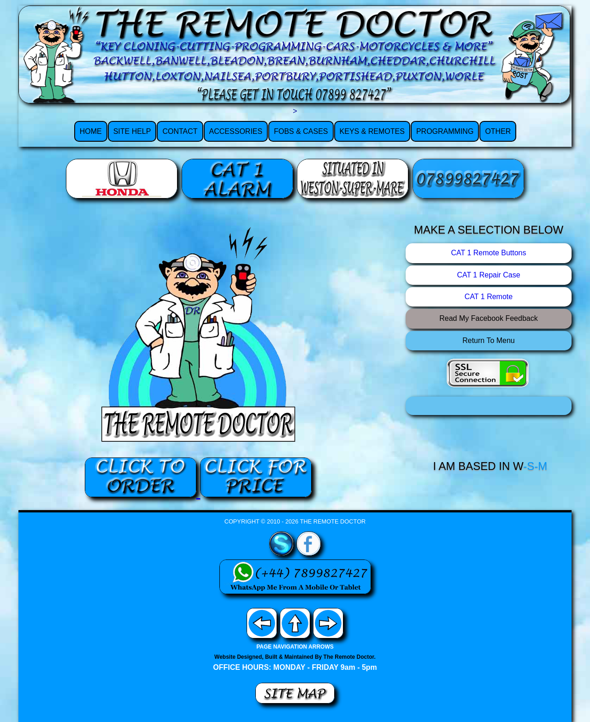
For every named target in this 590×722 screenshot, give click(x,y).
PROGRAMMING (444, 131)
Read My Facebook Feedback (488, 318)
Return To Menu (488, 340)
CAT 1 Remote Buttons (488, 253)
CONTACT (179, 131)
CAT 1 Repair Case (488, 275)
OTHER (498, 131)
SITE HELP (132, 131)
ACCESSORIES (236, 131)
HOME (91, 131)
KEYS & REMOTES (372, 131)
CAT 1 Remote (489, 297)
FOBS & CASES (301, 131)
